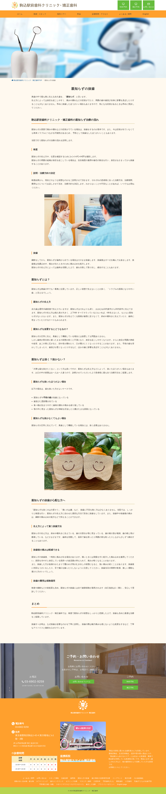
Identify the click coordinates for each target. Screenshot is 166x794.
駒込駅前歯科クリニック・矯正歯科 (85, 790)
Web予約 (130, 682)
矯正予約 (130, 688)
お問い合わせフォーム (81, 682)
